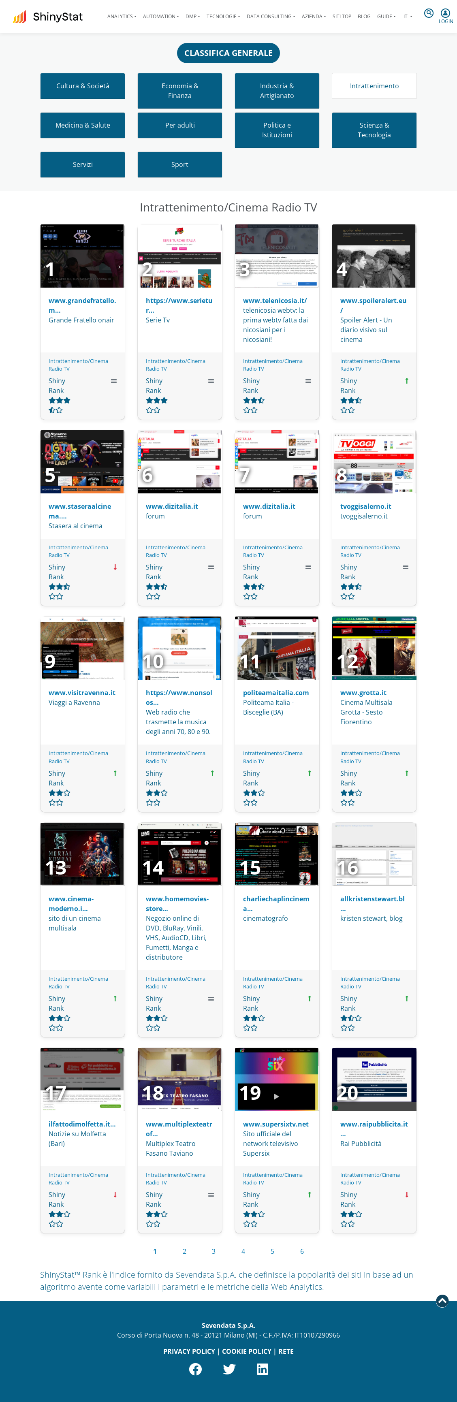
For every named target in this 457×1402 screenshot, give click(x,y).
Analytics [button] (120, 16)
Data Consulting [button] (269, 16)
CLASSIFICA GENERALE (228, 52)
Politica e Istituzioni (277, 130)
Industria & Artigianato (277, 90)
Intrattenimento (374, 85)
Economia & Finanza (180, 90)
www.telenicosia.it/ (275, 300)
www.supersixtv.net (276, 1124)
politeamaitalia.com (276, 692)
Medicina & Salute (83, 125)
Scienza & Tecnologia (374, 130)
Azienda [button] (312, 16)
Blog (364, 16)
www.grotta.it (363, 692)
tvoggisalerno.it (365, 506)
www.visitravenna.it (82, 692)
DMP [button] (191, 16)
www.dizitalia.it (172, 506)
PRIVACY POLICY (189, 1351)
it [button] (405, 16)
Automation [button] (159, 16)
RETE (286, 1351)
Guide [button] (384, 16)
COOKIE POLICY (246, 1351)
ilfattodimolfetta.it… (82, 1124)
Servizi (83, 164)
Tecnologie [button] (222, 16)
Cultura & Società (82, 85)
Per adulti (180, 125)
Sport (179, 164)
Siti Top (342, 16)
